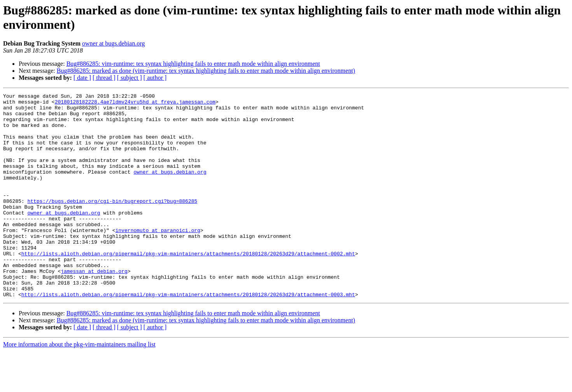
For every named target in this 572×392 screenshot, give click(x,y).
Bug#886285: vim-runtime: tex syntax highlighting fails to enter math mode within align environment (193, 63)
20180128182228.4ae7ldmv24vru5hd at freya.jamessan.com (135, 103)
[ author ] (155, 77)
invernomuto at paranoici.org (157, 258)
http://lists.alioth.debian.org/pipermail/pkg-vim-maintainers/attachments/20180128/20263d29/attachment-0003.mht (188, 335)
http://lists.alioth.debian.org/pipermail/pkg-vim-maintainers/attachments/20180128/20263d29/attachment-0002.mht (188, 286)
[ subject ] (129, 77)
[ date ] (82, 77)
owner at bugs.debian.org (113, 43)
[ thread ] (104, 77)
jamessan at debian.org (94, 307)
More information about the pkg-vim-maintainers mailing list (79, 385)
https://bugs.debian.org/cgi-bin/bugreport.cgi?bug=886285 (112, 223)
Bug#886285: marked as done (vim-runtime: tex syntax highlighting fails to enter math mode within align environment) (206, 70)
